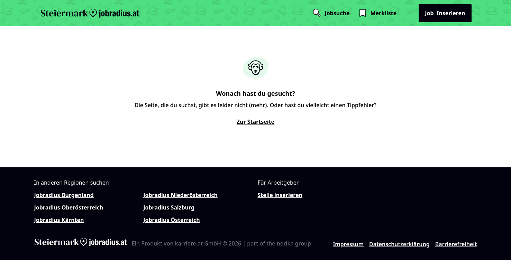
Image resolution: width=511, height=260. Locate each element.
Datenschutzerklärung (399, 244)
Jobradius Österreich (171, 220)
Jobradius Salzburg (168, 207)
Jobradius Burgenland (64, 195)
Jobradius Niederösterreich (180, 195)
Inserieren (445, 13)
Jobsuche (330, 13)
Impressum (348, 244)
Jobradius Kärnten (59, 220)
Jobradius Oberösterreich (68, 207)
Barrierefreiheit (456, 244)
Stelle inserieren (280, 195)
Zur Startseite (255, 122)
